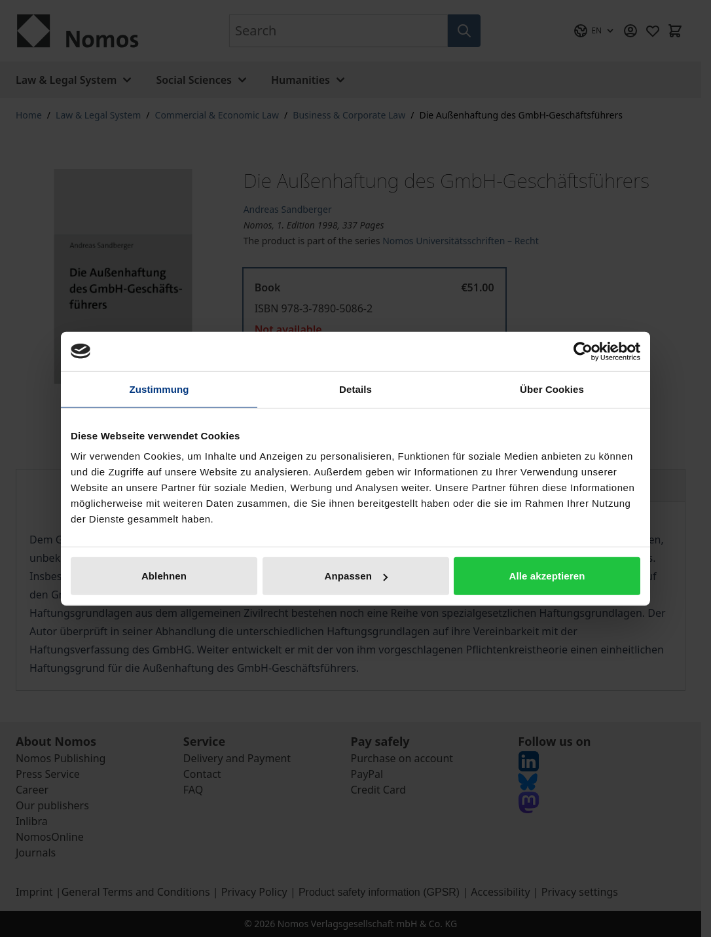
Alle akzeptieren (547, 575)
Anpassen (356, 575)
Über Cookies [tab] (552, 388)
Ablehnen (164, 575)
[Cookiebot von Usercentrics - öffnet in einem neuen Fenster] (583, 351)
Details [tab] (355, 388)
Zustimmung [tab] (159, 388)
